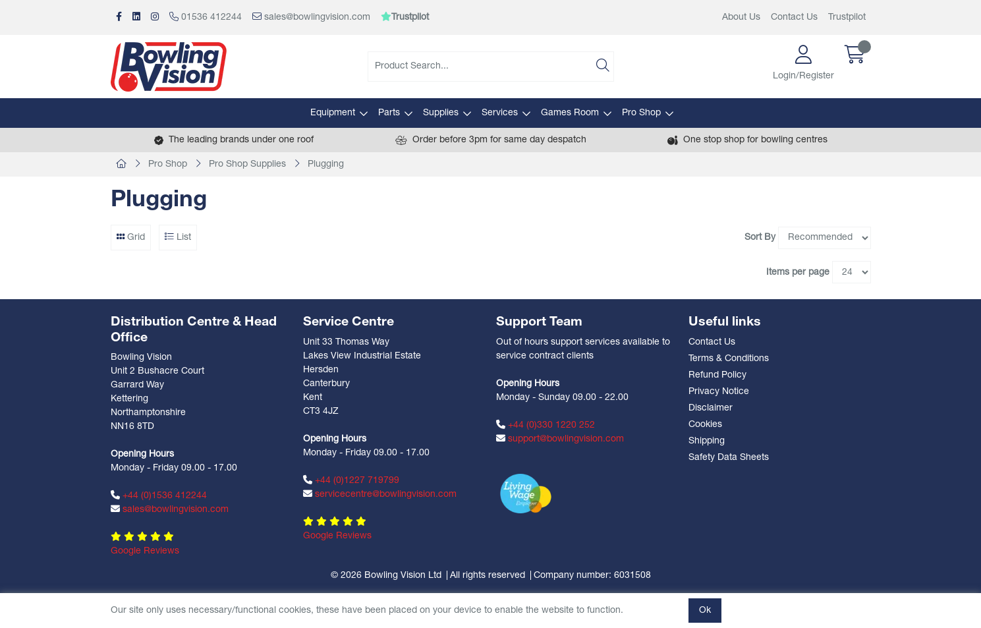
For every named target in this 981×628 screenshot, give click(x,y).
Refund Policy (717, 375)
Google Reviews (145, 551)
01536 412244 (205, 17)
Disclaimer (710, 408)
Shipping (706, 441)
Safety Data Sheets (728, 458)
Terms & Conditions (728, 359)
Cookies (705, 425)
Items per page (797, 272)
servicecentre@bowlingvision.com (380, 494)
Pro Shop (641, 113)
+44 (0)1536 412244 (159, 495)
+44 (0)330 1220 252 (545, 425)
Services (500, 113)
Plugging (326, 164)
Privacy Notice (718, 392)
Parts (389, 113)
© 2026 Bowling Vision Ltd (386, 576)
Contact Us (794, 17)
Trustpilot (847, 17)
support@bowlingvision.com (560, 439)
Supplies (441, 113)
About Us (741, 17)
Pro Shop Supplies (247, 164)
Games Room (570, 113)
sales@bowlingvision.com (311, 17)
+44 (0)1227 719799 (351, 480)
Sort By (759, 238)
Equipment (332, 113)
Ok (705, 610)
